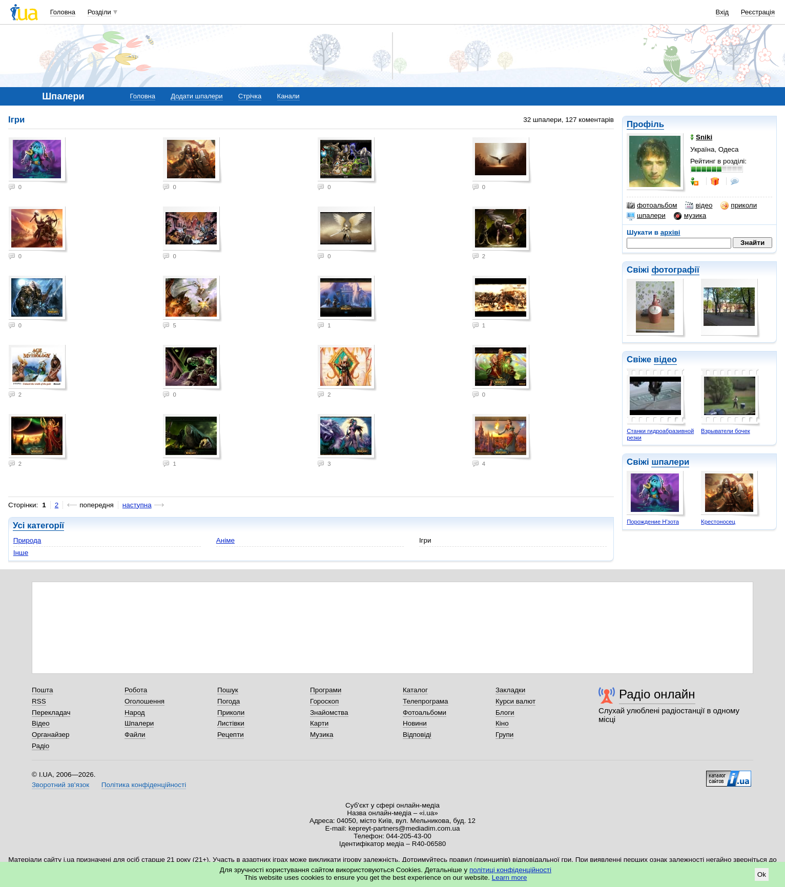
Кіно (502, 723)
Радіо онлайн (657, 694)
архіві (670, 232)
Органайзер (50, 734)
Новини (415, 723)
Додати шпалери (196, 96)
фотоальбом (652, 205)
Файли (135, 734)
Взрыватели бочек (725, 431)
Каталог (415, 690)
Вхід (722, 12)
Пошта (42, 690)
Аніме (225, 540)
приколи (738, 205)
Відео (41, 723)
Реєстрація (758, 12)
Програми (325, 690)
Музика (321, 734)
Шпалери (139, 723)
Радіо (40, 746)
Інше (20, 552)
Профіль (645, 124)
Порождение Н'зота (653, 522)
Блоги (504, 712)
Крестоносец (718, 522)
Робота (136, 690)
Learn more (509, 877)
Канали (288, 96)
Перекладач (51, 712)
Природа (27, 540)
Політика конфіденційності (143, 785)
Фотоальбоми (424, 712)
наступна (137, 505)
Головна (62, 12)
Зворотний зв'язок (60, 785)
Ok (761, 874)
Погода (228, 701)
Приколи (230, 712)
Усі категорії (38, 525)
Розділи (99, 12)
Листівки (230, 723)
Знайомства (329, 712)
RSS (39, 701)
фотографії (675, 270)
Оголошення (144, 701)
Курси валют (515, 701)
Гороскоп (324, 701)
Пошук (227, 690)
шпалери (646, 216)
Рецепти (230, 734)
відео (698, 205)
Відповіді (417, 734)
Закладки (510, 690)
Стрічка (249, 96)
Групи (504, 734)
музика (690, 216)
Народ (135, 712)
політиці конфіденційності (510, 870)
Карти (319, 723)
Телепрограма (425, 701)
